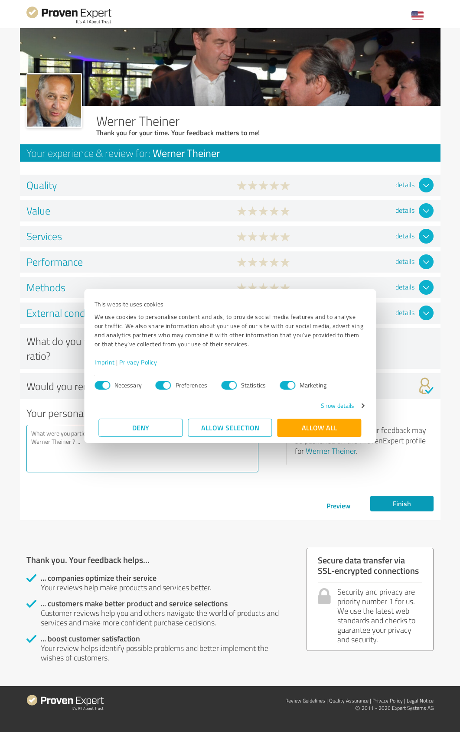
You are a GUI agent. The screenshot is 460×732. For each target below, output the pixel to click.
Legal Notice (420, 700)
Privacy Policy (142, 362)
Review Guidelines (305, 700)
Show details (333, 405)
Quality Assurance (349, 700)
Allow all (319, 428)
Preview (338, 506)
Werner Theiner (331, 451)
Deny (140, 428)
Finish (402, 503)
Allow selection (230, 428)
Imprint (109, 362)
